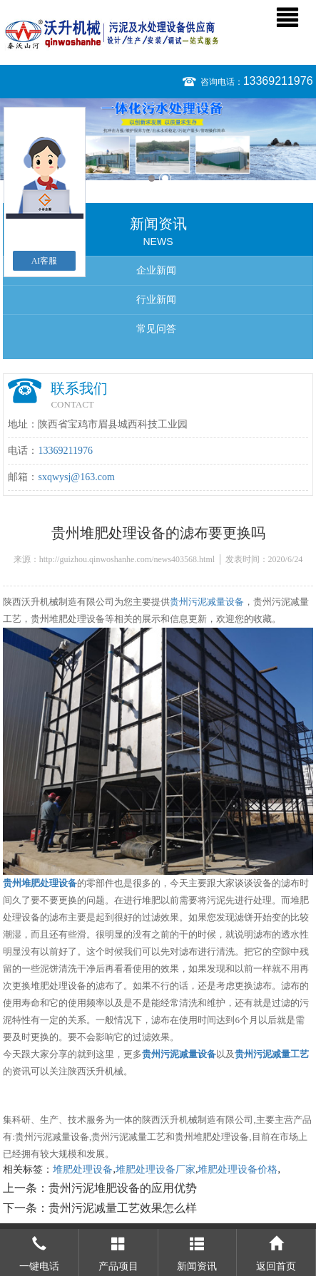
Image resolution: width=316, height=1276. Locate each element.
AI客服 (44, 261)
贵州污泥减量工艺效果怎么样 (123, 1208)
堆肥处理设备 (83, 1169)
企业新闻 (156, 270)
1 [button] (151, 178)
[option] (158, 139)
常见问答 (156, 328)
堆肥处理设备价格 (237, 1169)
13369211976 (278, 81)
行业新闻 (156, 299)
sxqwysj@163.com (76, 477)
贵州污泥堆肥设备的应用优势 (123, 1188)
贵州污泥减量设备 (207, 601)
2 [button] (165, 178)
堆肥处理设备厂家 (155, 1169)
